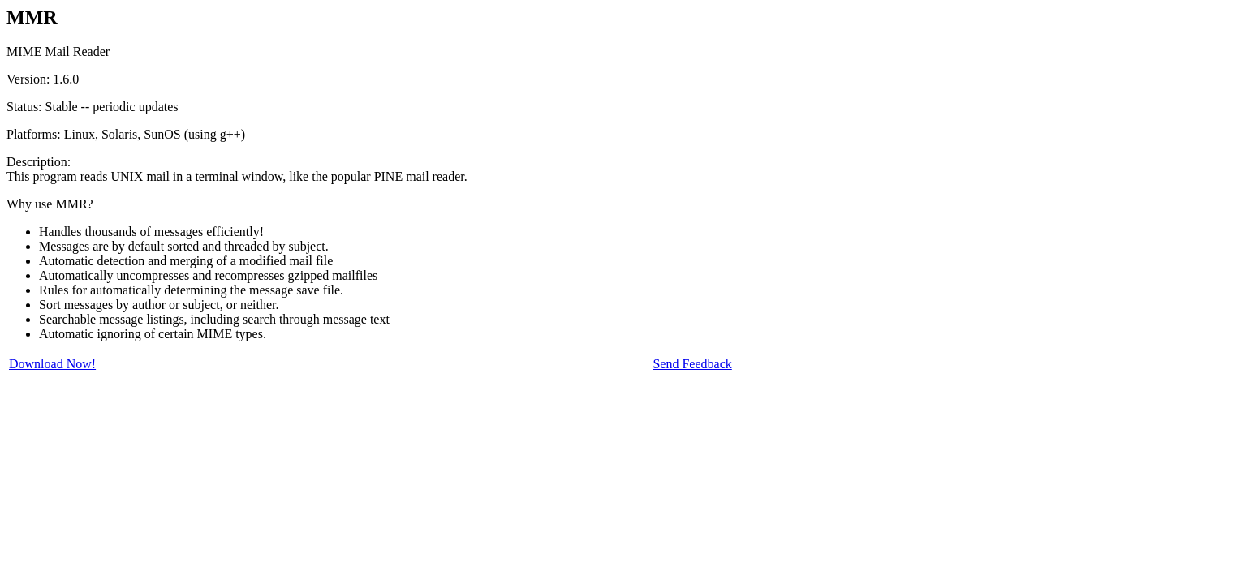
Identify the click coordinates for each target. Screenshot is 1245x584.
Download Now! (52, 364)
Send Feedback (692, 364)
